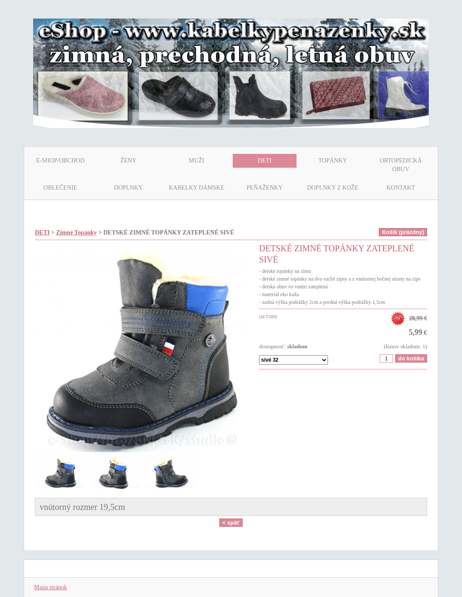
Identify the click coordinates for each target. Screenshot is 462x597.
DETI (42, 232)
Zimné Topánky (76, 232)
